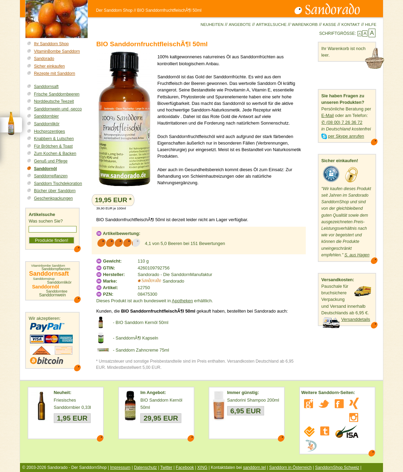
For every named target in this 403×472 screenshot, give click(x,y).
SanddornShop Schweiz (337, 467)
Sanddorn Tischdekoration (58, 183)
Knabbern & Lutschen (53, 138)
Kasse (329, 24)
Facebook (185, 467)
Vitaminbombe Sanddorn (48, 265)
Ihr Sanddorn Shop (51, 43)
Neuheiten (212, 24)
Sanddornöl (45, 168)
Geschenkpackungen (53, 198)
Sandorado (44, 58)
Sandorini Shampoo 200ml (253, 400)
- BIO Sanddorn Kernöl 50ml (140, 322)
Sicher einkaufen (49, 66)
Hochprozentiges (49, 131)
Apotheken (182, 300)
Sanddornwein (52, 295)
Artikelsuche (271, 24)
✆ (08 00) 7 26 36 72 (341, 122)
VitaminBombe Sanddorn (57, 51)
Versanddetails (355, 319)
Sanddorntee (56, 291)
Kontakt (350, 24)
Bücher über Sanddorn (54, 190)
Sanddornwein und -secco (58, 109)
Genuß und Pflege (50, 161)
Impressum (120, 467)
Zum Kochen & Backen (55, 153)
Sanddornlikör (46, 123)
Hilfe (370, 24)
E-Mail (327, 115)
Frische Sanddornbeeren (56, 94)
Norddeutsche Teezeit (54, 101)
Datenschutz (145, 467)
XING (202, 467)
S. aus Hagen (357, 255)
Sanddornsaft (46, 86)
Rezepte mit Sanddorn (54, 73)
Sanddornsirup (43, 279)
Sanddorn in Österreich (290, 467)
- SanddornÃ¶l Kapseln (135, 338)
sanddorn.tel (254, 467)
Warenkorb (305, 24)
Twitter (166, 467)
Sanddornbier (46, 116)
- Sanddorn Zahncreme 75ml (141, 350)
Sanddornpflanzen (50, 176)
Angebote (240, 24)
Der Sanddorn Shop (114, 10)
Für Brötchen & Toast (53, 146)
